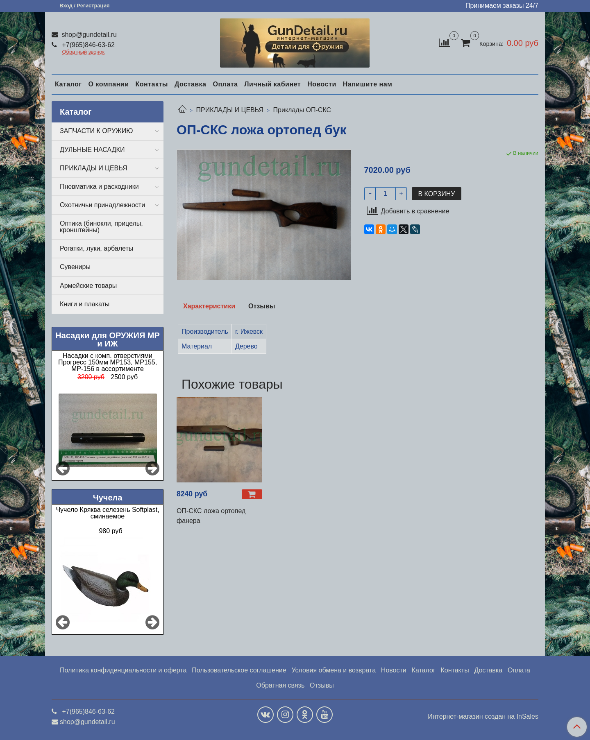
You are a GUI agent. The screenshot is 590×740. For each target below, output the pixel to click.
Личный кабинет (272, 84)
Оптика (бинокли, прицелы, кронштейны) (101, 226)
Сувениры (75, 266)
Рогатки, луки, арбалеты (96, 248)
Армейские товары (88, 285)
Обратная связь (280, 685)
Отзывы (322, 685)
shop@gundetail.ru (88, 34)
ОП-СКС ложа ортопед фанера (211, 515)
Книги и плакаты (84, 304)
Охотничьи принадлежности (102, 204)
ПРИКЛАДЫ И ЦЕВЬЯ (229, 109)
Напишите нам (368, 84)
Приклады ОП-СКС (302, 109)
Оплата (225, 84)
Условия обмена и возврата (333, 670)
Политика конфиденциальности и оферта (123, 670)
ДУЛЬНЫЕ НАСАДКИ (92, 149)
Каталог (68, 84)
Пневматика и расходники (99, 186)
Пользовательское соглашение (239, 670)
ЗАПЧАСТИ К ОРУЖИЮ (96, 130)
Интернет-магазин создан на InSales (483, 716)
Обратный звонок (83, 52)
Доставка (190, 84)
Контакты (151, 84)
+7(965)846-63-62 (87, 44)
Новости (321, 84)
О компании (108, 84)
